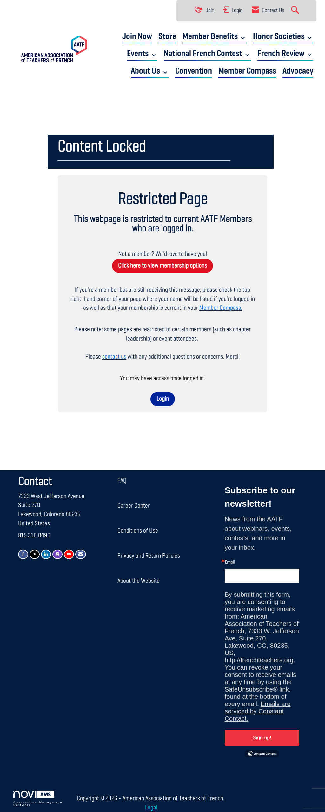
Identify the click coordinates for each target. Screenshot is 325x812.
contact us (114, 357)
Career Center (133, 506)
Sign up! (262, 737)
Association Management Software (38, 799)
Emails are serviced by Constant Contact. (258, 711)
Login (162, 399)
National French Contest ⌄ (207, 53)
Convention (193, 71)
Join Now (137, 36)
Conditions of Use (137, 531)
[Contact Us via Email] (80, 554)
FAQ (121, 481)
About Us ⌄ (150, 71)
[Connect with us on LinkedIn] (46, 554)
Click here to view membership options (162, 266)
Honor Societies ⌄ (283, 36)
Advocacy (297, 71)
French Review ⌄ (285, 53)
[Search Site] (296, 11)
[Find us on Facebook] (23, 554)
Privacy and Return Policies (148, 556)
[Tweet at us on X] (35, 554)
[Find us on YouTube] (69, 554)
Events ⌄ (142, 53)
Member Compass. (220, 308)
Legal (151, 807)
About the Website (138, 581)
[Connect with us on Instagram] (57, 554)
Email (230, 562)
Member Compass (247, 71)
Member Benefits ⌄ (214, 36)
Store (167, 36)
